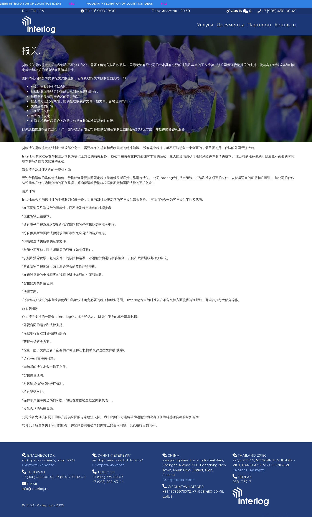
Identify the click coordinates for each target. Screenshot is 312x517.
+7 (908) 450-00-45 (277, 11)
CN (41, 11)
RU (25, 11)
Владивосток (164, 11)
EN (33, 11)
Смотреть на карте (38, 465)
